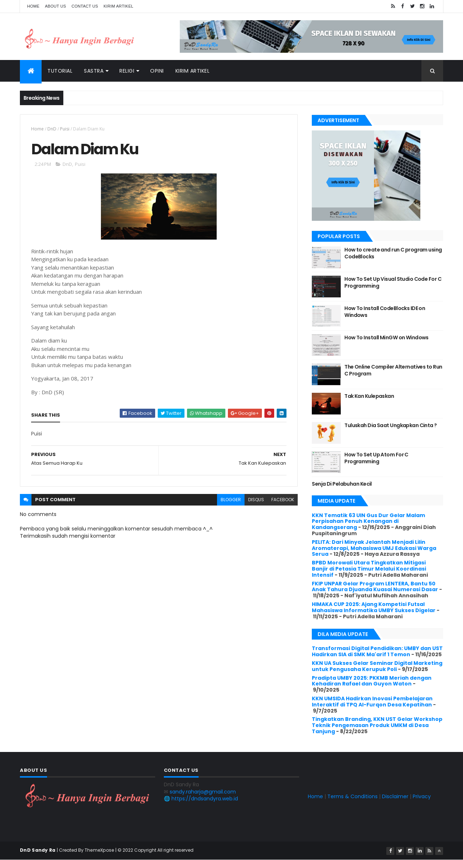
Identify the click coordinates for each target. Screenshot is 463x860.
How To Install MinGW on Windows (386, 337)
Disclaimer (395, 796)
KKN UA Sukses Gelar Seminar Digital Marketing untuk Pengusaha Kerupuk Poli (377, 666)
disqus (256, 499)
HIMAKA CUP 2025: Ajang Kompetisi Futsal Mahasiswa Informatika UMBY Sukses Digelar (374, 607)
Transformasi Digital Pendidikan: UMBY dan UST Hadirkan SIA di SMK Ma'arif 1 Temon (377, 651)
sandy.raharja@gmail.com (203, 791)
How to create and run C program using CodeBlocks (393, 253)
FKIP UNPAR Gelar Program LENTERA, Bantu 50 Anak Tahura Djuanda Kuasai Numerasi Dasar (375, 586)
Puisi (64, 129)
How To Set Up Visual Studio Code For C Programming (392, 282)
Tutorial (59, 70)
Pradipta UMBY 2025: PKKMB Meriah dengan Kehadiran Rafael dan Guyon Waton (372, 681)
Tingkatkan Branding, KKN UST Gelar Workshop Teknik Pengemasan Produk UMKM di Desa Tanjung (377, 725)
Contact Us (85, 6)
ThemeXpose (99, 850)
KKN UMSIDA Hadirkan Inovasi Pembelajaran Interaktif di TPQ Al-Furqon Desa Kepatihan (372, 701)
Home (33, 6)
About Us (55, 6)
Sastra (93, 70)
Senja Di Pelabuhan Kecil (342, 483)
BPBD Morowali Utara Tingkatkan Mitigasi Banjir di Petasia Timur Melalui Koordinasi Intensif (369, 569)
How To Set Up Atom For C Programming (376, 458)
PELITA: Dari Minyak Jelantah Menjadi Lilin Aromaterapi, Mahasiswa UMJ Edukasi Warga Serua (374, 548)
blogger (231, 499)
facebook (282, 499)
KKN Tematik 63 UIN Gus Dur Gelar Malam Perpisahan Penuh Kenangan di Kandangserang (368, 521)
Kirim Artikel (118, 6)
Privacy (422, 796)
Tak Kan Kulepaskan (369, 396)
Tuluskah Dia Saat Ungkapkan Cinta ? (390, 425)
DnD (51, 129)
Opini (157, 70)
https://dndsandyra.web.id (204, 798)
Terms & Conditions (352, 796)
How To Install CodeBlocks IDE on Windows (384, 312)
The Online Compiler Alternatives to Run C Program (393, 370)
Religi (126, 70)
